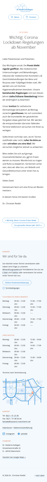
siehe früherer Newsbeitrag (23, 96)
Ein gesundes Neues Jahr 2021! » (28, 225)
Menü (15, 17)
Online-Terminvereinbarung (17, 282)
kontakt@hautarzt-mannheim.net (16, 421)
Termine (31, 17)
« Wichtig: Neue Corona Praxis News (20, 220)
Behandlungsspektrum (12, 269)
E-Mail (5, 272)
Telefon (15, 272)
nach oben (40, 475)
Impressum (7, 427)
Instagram (9, 433)
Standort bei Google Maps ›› (14, 457)
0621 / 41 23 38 (12, 415)
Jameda (22, 433)
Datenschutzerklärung (23, 427)
